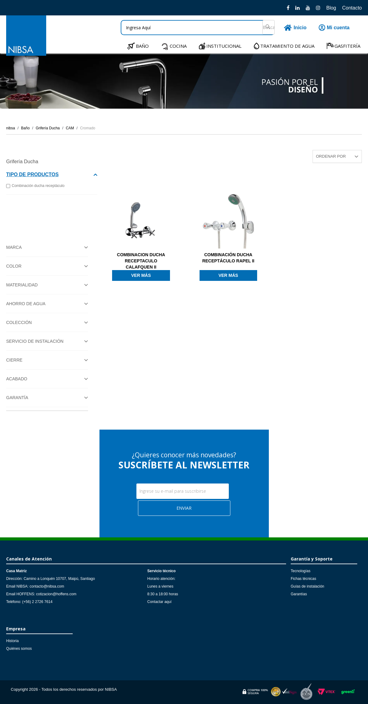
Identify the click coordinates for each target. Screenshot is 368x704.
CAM (70, 128)
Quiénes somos (19, 648)
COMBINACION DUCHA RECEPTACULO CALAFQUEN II (141, 260)
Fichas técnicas (303, 579)
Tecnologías (300, 571)
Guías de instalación (307, 586)
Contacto (352, 7)
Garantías (299, 594)
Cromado (87, 128)
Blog (331, 7)
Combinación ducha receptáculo (35, 186)
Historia (12, 641)
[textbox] (198, 27)
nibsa (10, 128)
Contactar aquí (159, 602)
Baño (25, 128)
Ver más (141, 275)
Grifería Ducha (48, 128)
